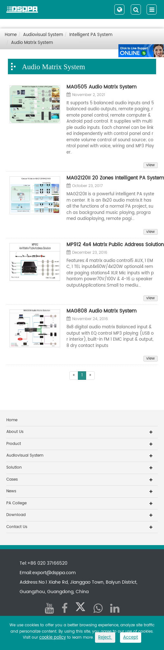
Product (13, 444)
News (11, 491)
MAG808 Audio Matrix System (101, 311)
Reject (105, 637)
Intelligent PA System (90, 35)
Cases (12, 480)
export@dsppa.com (54, 572)
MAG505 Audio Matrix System (101, 87)
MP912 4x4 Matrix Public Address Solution (110, 245)
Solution (14, 468)
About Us (14, 432)
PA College (16, 503)
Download (16, 515)
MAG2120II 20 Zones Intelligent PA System (110, 178)
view (150, 165)
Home (11, 35)
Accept (130, 637)
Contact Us (16, 527)
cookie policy (52, 637)
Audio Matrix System (32, 42)
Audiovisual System (43, 35)
